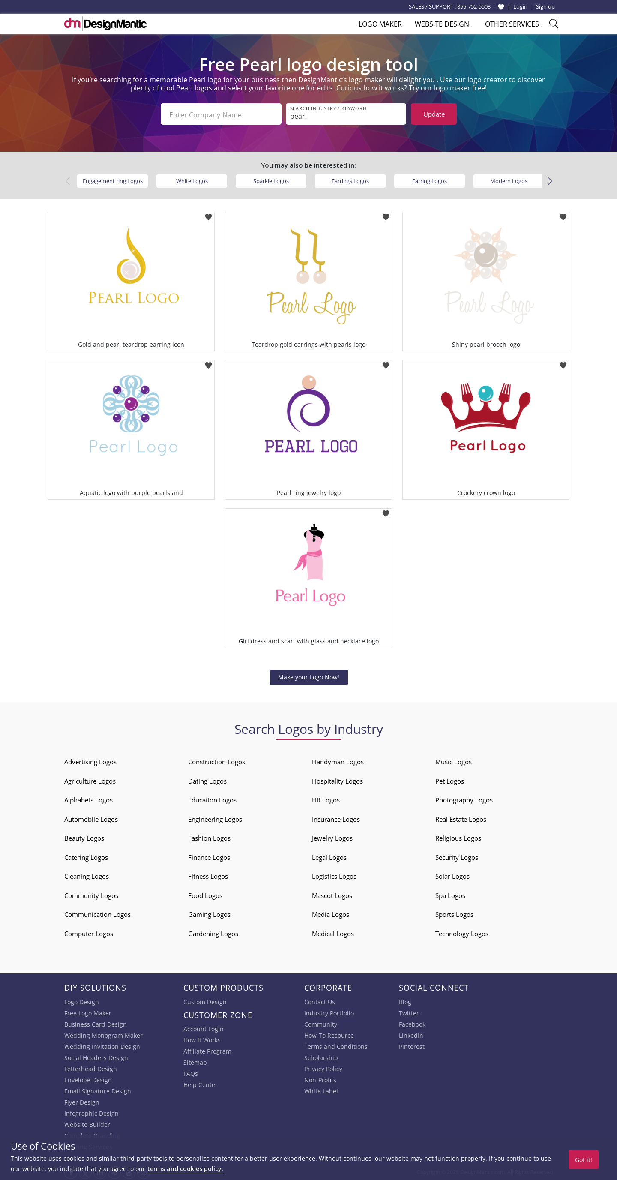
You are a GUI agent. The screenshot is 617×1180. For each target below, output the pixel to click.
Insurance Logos (336, 817)
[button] (549, 179)
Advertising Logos (90, 760)
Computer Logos (88, 932)
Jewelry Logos (332, 836)
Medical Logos (333, 932)
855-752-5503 (474, 6)
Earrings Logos (350, 179)
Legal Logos (329, 855)
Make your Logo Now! (308, 675)
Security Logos (456, 855)
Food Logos (205, 893)
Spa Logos (450, 893)
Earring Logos (429, 179)
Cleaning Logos (86, 874)
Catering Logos (86, 855)
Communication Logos (97, 912)
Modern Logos (508, 179)
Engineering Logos (215, 817)
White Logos (192, 179)
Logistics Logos (334, 874)
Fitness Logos (208, 874)
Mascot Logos (332, 893)
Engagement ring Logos (113, 179)
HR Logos (326, 798)
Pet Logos (449, 779)
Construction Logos (216, 760)
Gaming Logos (209, 912)
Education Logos (212, 798)
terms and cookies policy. (185, 1169)
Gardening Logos (213, 932)
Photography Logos (464, 798)
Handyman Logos (338, 760)
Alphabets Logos (88, 798)
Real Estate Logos (460, 817)
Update (434, 114)
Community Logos (91, 893)
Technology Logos (461, 932)
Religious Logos (458, 836)
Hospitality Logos (337, 779)
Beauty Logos (84, 836)
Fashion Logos (209, 836)
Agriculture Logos (90, 779)
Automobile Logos (91, 817)
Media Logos (330, 912)
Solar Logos (452, 874)
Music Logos (453, 760)
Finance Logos (209, 855)
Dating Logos (207, 779)
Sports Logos (454, 912)
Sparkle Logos (271, 179)
